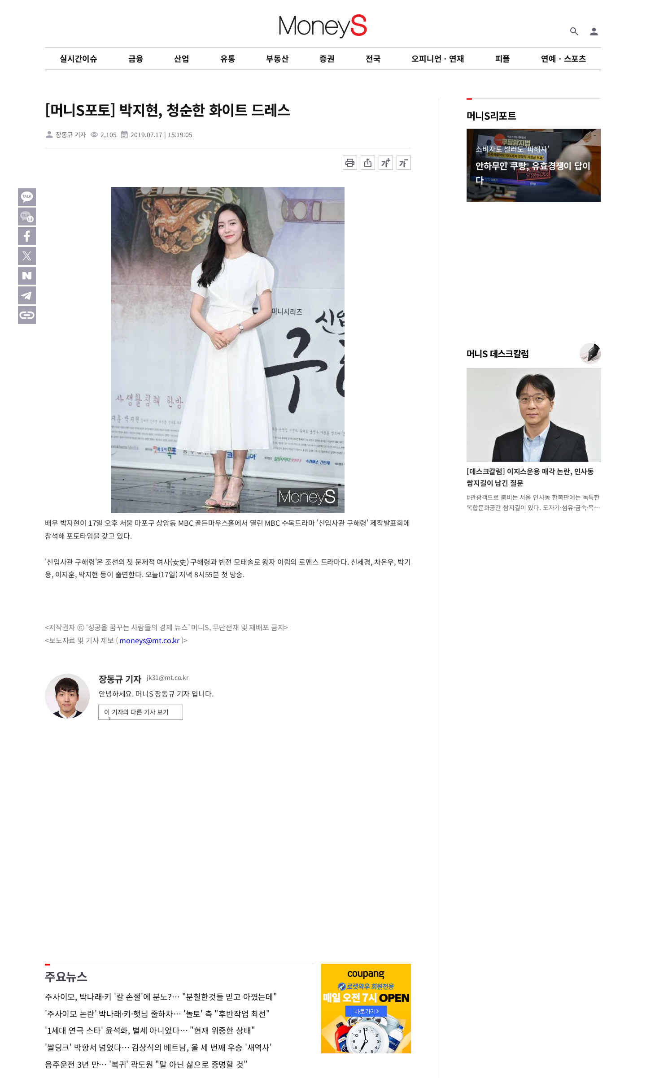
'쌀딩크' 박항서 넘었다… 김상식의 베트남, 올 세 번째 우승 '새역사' (158, 1047)
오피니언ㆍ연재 (437, 58)
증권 (327, 58)
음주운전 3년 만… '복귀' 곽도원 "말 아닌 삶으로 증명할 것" (146, 1064)
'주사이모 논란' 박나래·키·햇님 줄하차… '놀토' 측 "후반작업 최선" (157, 1014)
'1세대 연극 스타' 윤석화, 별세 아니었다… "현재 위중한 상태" (150, 1030)
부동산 (277, 58)
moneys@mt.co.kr (149, 640)
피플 (503, 58)
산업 (181, 58)
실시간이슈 (78, 58)
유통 (228, 58)
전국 (373, 58)
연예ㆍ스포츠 (563, 58)
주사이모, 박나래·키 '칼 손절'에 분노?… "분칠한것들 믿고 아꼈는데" (161, 997)
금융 (136, 58)
